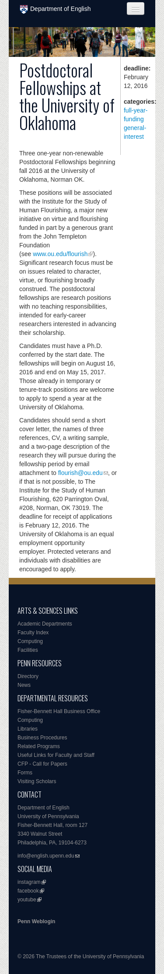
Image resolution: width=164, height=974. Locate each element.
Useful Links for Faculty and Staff (55, 755)
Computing (30, 641)
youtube (26, 900)
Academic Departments (44, 624)
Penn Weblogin (36, 921)
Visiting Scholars (36, 781)
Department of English (55, 9)
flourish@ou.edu (80, 472)
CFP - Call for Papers (42, 764)
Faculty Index (33, 632)
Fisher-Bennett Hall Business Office (58, 711)
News (24, 685)
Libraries (27, 729)
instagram (29, 882)
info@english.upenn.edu (45, 856)
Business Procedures (42, 738)
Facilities (27, 650)
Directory (27, 676)
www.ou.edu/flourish (60, 253)
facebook (28, 891)
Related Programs (38, 746)
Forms (24, 773)
